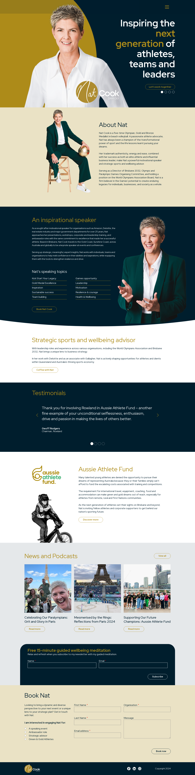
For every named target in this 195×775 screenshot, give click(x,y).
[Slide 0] (162, 92)
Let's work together (159, 86)
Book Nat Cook (44, 309)
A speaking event (38, 728)
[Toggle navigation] (167, 7)
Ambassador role (38, 732)
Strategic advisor (38, 735)
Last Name (80, 717)
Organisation (130, 705)
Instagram (139, 768)
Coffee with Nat (45, 370)
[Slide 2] (169, 92)
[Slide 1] (166, 92)
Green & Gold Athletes (41, 739)
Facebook (129, 768)
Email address (81, 730)
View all (162, 555)
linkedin (134, 768)
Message (129, 717)
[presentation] (124, 675)
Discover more (91, 519)
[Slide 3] (173, 92)
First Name (80, 705)
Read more (34, 629)
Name (31, 660)
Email (101, 660)
